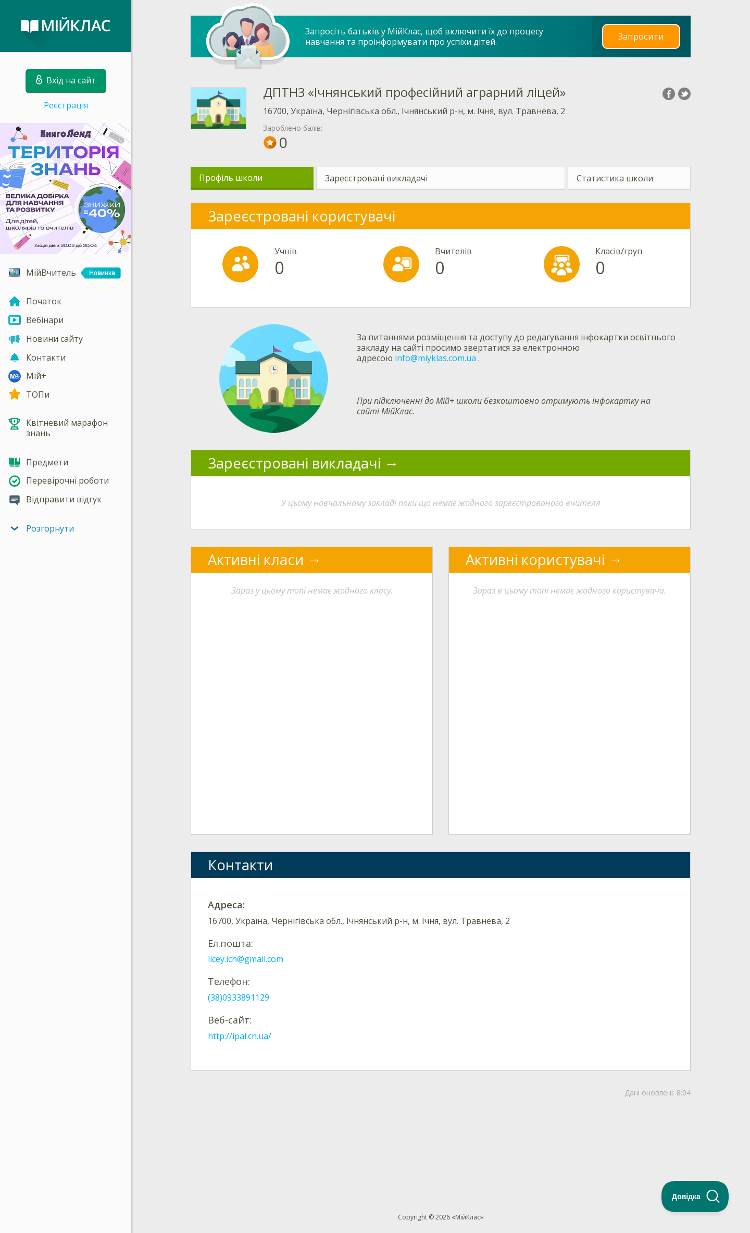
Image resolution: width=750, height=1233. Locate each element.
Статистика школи (615, 178)
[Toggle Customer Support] (695, 1196)
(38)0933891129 (238, 997)
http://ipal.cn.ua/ (239, 1036)
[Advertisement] (440, 1138)
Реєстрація (66, 105)
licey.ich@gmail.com (245, 959)
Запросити (641, 36)
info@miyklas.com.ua (435, 358)
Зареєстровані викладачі (376, 178)
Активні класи (256, 559)
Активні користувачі (535, 559)
